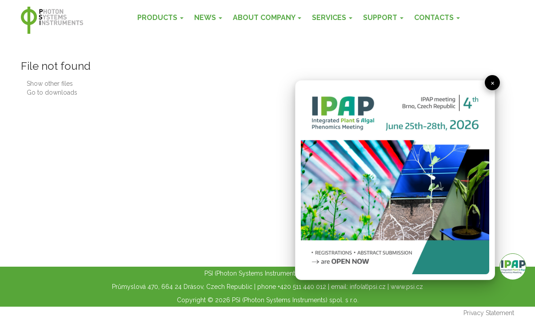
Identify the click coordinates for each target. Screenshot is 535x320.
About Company (267, 17)
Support (383, 17)
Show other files (50, 83)
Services (332, 17)
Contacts (437, 17)
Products (160, 17)
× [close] (493, 82)
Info (512, 266)
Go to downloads (52, 92)
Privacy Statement (488, 312)
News (208, 17)
